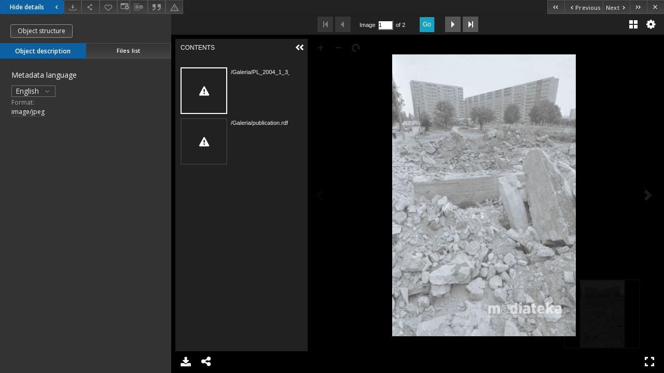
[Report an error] (174, 7)
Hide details (35, 7)
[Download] (72, 7)
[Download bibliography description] (138, 7)
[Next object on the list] (616, 7)
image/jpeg (28, 111)
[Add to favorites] (108, 7)
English (33, 91)
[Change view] (123, 7)
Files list (128, 50)
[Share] (90, 7)
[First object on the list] (555, 7)
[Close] (655, 7)
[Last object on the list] (638, 7)
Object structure (41, 30)
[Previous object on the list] (583, 7)
